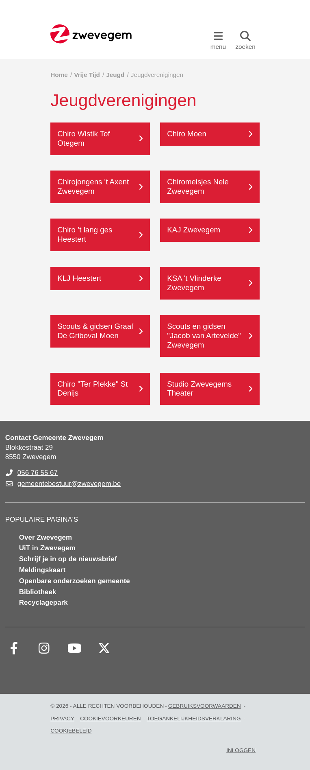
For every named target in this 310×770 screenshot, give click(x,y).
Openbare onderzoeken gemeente (74, 581)
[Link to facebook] (14, 648)
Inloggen (241, 750)
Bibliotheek (37, 592)
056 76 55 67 (37, 473)
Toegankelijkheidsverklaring (194, 718)
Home (59, 74)
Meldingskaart (42, 570)
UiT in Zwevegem (47, 548)
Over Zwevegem (45, 537)
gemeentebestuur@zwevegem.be (69, 484)
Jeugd (115, 74)
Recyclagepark (43, 602)
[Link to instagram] (44, 648)
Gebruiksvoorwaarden (204, 706)
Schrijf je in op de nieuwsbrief (68, 559)
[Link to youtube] (74, 648)
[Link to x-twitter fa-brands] (104, 648)
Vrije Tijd (87, 74)
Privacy (62, 718)
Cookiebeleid (70, 731)
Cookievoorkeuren (110, 718)
